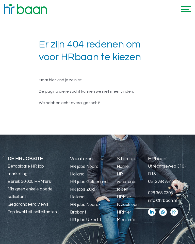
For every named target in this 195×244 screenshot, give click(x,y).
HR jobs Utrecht (85, 220)
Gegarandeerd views (28, 204)
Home (123, 166)
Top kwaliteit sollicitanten (32, 212)
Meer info (126, 220)
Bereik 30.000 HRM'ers (29, 181)
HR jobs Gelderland (89, 182)
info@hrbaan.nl (162, 200)
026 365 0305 (160, 193)
